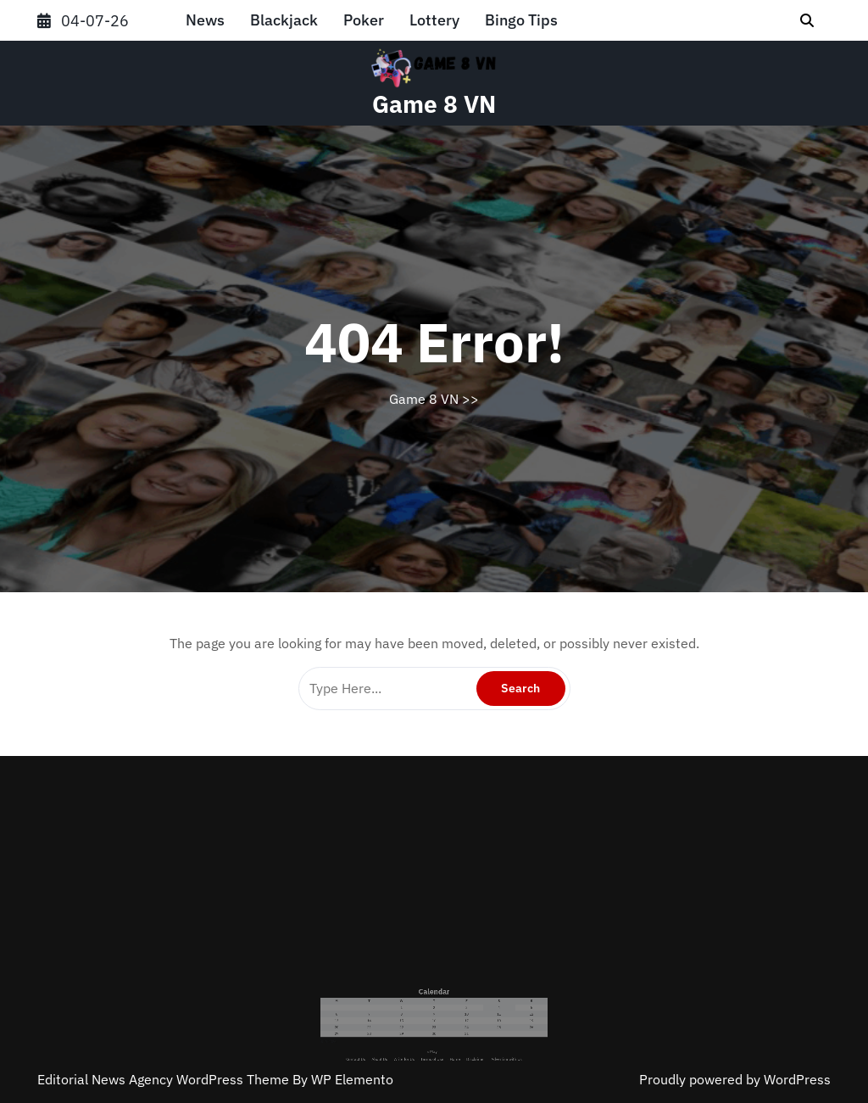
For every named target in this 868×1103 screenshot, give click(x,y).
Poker (363, 20)
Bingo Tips (521, 20)
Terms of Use (433, 1034)
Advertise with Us (472, 1034)
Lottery (434, 20)
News (205, 20)
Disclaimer (455, 1034)
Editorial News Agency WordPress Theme (164, 1079)
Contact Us (394, 1034)
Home (445, 1034)
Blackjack (284, 20)
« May (433, 1030)
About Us (406, 1034)
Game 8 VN (434, 104)
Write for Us (419, 1034)
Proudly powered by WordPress (735, 1079)
